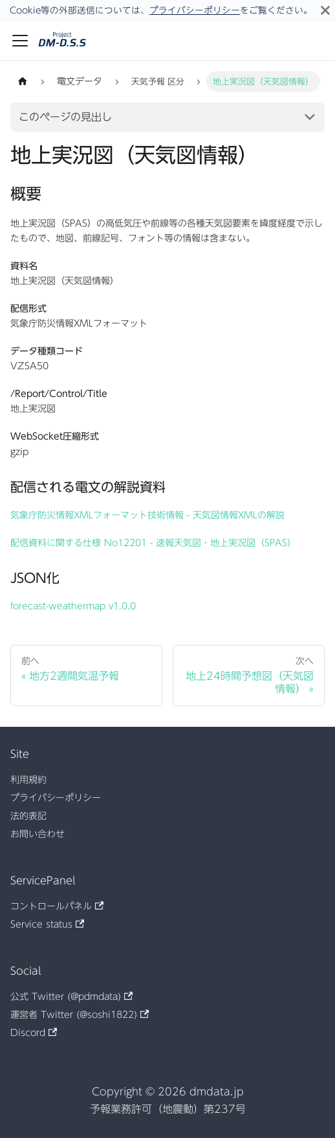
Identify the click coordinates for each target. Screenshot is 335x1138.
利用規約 (28, 779)
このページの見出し (65, 117)
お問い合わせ (37, 833)
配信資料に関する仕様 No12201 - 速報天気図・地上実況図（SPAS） (153, 542)
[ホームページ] (22, 81)
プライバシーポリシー (194, 10)
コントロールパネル (56, 906)
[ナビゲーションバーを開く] (20, 40)
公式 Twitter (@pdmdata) (71, 996)
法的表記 (28, 815)
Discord (33, 1033)
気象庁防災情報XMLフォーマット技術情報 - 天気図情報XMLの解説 (147, 515)
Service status (47, 924)
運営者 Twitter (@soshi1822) (79, 1015)
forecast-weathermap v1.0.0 (73, 606)
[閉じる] (325, 10)
